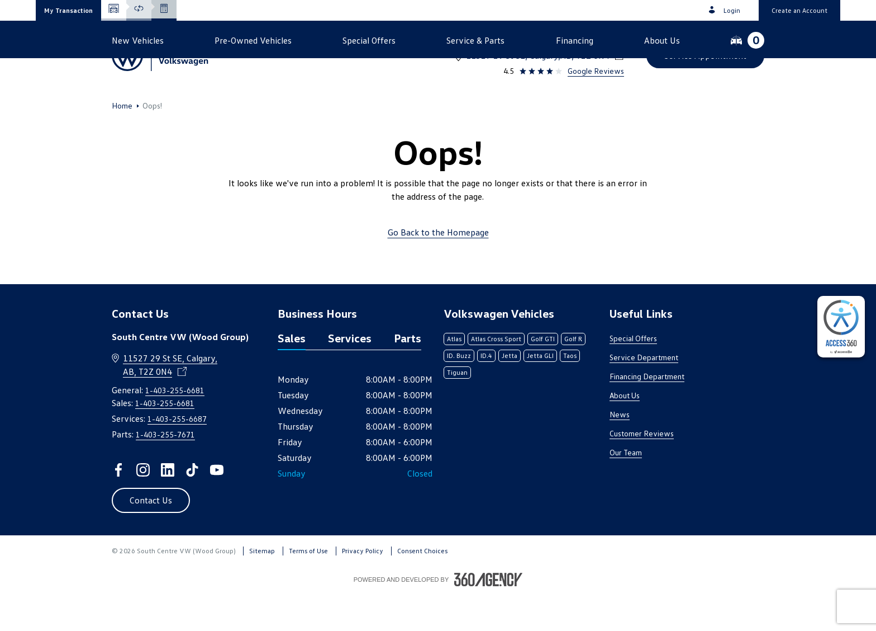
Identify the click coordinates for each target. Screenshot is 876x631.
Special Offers (633, 374)
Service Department (644, 393)
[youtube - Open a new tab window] (216, 506)
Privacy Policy (362, 587)
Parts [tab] (407, 374)
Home (122, 142)
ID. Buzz (459, 392)
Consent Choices (422, 587)
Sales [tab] (292, 374)
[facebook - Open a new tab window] (118, 506)
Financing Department (647, 412)
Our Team (626, 488)
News (620, 450)
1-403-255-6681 (591, 40)
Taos (570, 392)
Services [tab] (350, 374)
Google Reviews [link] (596, 71)
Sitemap (262, 587)
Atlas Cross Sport (496, 375)
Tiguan (457, 408)
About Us (625, 431)
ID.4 (486, 392)
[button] (68, 10)
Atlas (454, 375)
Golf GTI (543, 375)
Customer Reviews (642, 469)
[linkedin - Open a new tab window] (167, 506)
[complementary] (841, 326)
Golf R (573, 375)
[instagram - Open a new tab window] (143, 506)
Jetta (509, 392)
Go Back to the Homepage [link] (438, 268)
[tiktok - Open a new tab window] (192, 506)
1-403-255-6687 (177, 455)
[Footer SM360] (488, 616)
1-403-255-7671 (165, 470)
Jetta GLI (540, 392)
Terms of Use (308, 587)
